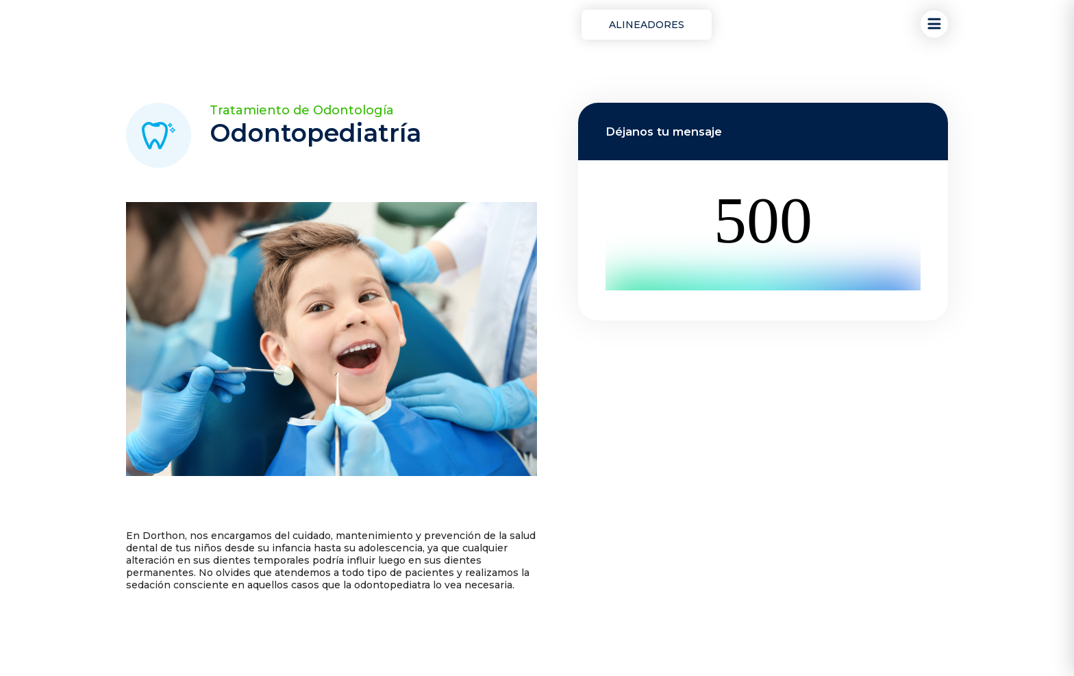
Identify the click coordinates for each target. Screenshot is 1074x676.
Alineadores (646, 24)
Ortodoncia (427, 24)
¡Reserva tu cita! (776, 25)
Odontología (517, 24)
